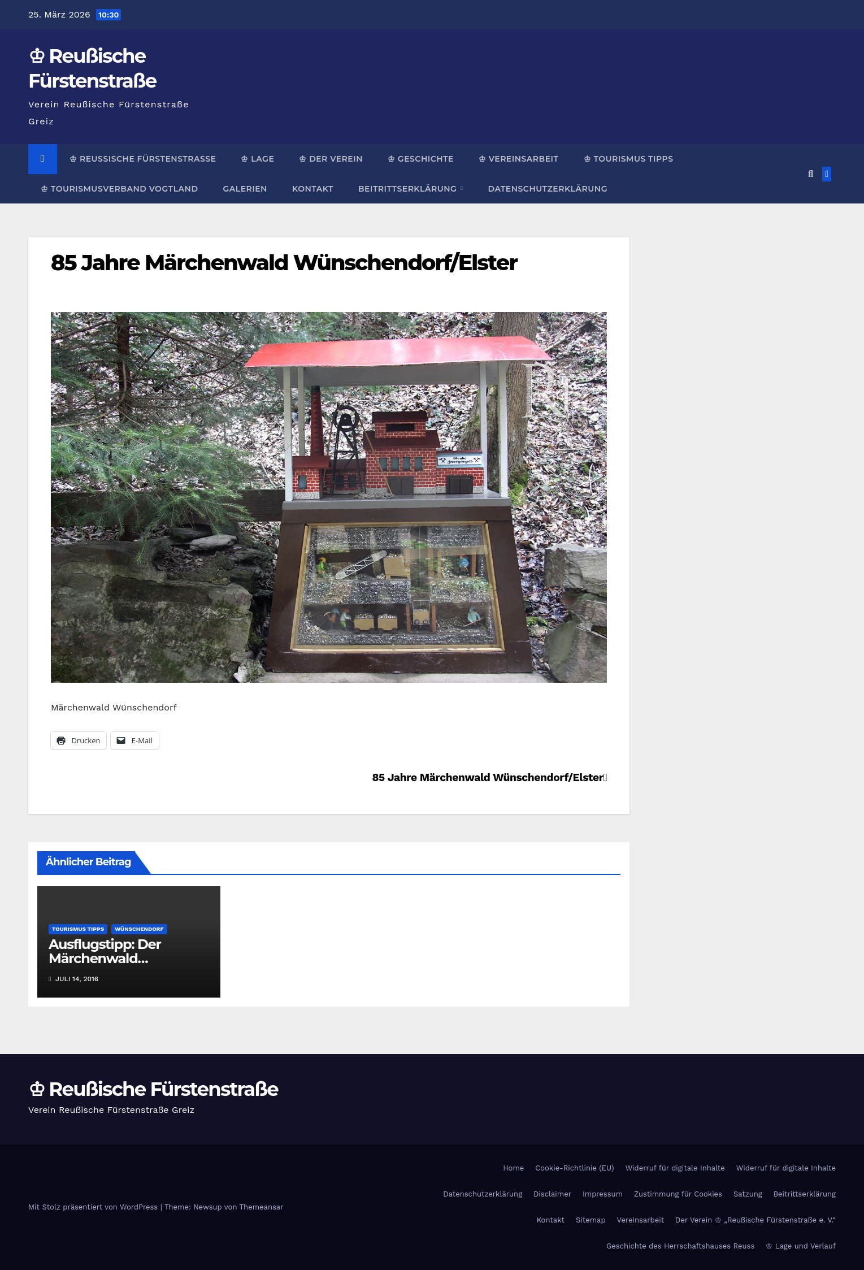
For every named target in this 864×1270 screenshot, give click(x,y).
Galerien (245, 189)
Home (513, 1168)
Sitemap (591, 1220)
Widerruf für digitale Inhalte (675, 1168)
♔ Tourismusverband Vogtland (119, 189)
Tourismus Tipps (78, 929)
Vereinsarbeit (641, 1220)
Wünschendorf (139, 929)
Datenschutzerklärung (547, 189)
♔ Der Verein (331, 159)
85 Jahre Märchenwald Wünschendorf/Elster (284, 262)
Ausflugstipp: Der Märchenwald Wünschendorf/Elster (118, 958)
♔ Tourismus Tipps (629, 159)
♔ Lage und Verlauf (801, 1246)
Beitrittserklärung (408, 189)
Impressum (603, 1194)
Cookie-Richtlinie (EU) (574, 1168)
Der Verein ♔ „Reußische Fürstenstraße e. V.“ (755, 1220)
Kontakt (312, 189)
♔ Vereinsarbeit (519, 159)
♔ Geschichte (421, 159)
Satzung (747, 1194)
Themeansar (262, 1207)
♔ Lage (257, 159)
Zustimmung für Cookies (678, 1194)
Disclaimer (552, 1194)
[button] (810, 173)
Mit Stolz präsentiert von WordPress (94, 1207)
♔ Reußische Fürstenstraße (143, 159)
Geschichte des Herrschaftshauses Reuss (680, 1246)
